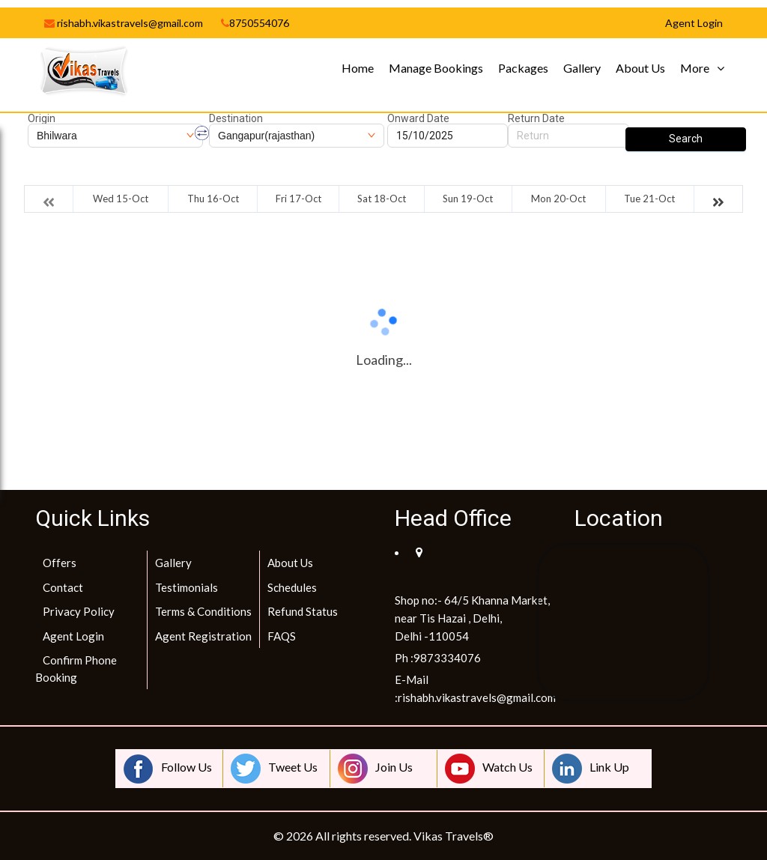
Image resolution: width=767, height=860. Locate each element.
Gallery (582, 68)
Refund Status (302, 611)
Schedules (292, 587)
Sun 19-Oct (468, 199)
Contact (63, 587)
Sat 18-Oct (381, 199)
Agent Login (73, 636)
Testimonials (186, 587)
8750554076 (255, 22)
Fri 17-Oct (298, 199)
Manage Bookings (436, 68)
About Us (640, 68)
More (694, 68)
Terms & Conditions (203, 611)
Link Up (590, 769)
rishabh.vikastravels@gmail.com (123, 22)
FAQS (281, 636)
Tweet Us (274, 769)
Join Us (375, 769)
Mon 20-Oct (558, 199)
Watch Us (489, 769)
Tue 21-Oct (649, 199)
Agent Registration (203, 636)
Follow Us (168, 769)
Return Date (536, 118)
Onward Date (418, 118)
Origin (41, 118)
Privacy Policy (79, 611)
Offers (59, 562)
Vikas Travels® (453, 836)
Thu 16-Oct (213, 199)
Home (358, 68)
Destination (236, 118)
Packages (523, 68)
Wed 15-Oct (120, 199)
